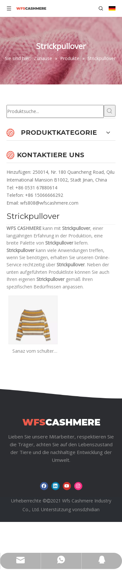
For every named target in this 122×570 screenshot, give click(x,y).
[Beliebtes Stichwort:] (109, 111)
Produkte (56, 477)
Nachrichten (19, 487)
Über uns (89, 477)
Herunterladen (61, 487)
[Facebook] (44, 516)
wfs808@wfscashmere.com (49, 203)
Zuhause (23, 477)
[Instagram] (78, 516)
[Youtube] (67, 516)
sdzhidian (90, 539)
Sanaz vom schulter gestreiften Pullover (33, 351)
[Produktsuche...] (55, 111)
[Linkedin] (55, 516)
